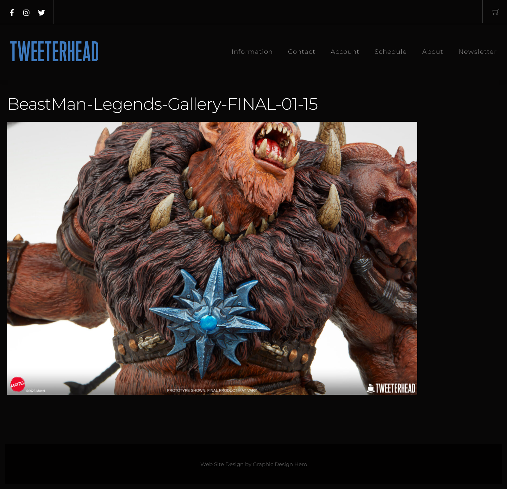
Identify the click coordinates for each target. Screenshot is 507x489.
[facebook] (12, 11)
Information (252, 52)
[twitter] (41, 11)
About (432, 52)
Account (345, 52)
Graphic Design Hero (280, 464)
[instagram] (27, 11)
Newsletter (477, 52)
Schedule (391, 52)
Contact (301, 52)
